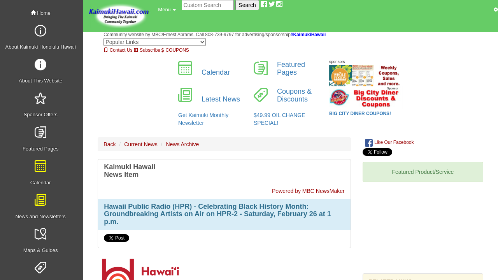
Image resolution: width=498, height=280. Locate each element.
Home (41, 13)
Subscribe (147, 50)
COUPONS (175, 50)
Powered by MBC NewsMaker (308, 191)
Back (109, 144)
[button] (167, 9)
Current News (141, 144)
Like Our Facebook (389, 142)
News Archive (182, 144)
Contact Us (117, 50)
